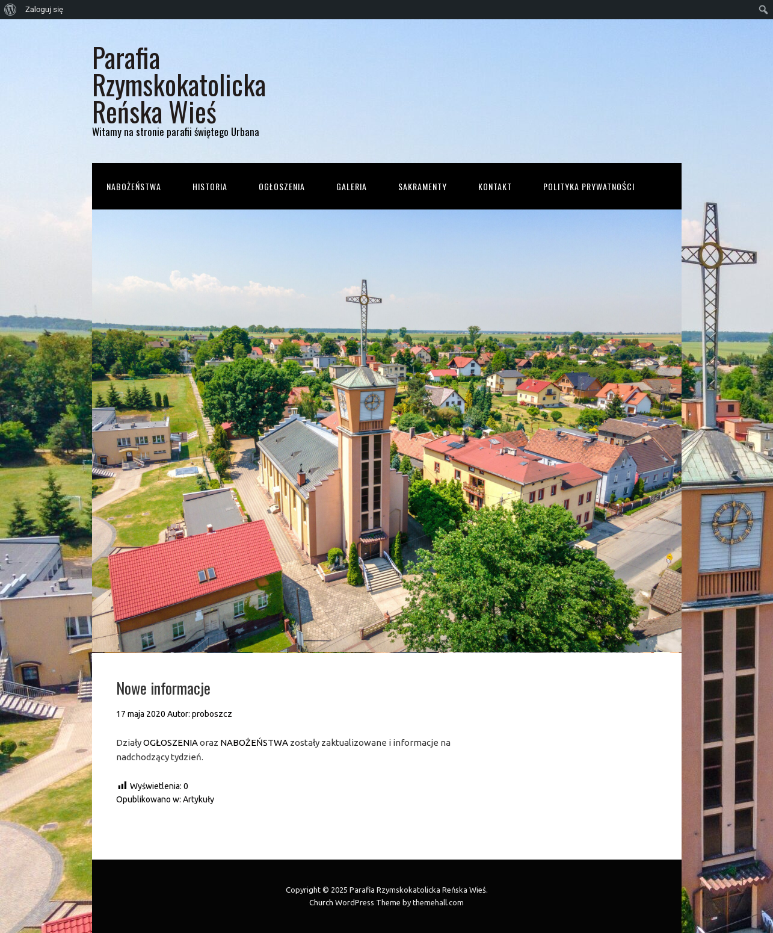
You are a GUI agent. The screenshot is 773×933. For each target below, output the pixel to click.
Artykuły (198, 799)
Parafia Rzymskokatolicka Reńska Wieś (179, 84)
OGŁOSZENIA (170, 742)
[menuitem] (10, 9)
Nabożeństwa (133, 186)
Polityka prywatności (589, 186)
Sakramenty (422, 186)
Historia (209, 186)
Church (321, 902)
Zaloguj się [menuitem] (44, 9)
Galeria (351, 186)
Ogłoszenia (282, 186)
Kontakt (495, 186)
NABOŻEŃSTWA (254, 742)
